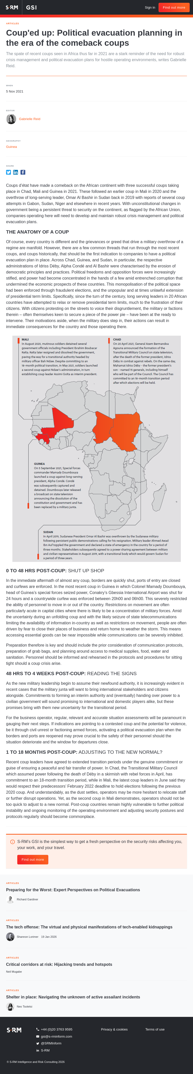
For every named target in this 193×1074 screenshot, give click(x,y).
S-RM (43, 1050)
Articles (12, 23)
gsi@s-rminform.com (54, 1036)
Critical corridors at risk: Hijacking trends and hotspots (59, 964)
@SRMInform (48, 1043)
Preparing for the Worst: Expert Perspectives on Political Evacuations (73, 890)
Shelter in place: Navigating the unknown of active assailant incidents (73, 997)
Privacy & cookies (114, 1029)
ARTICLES (12, 883)
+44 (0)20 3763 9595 (54, 1029)
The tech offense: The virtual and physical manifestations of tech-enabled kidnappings (89, 927)
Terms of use (154, 1029)
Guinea (11, 147)
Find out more (174, 7)
